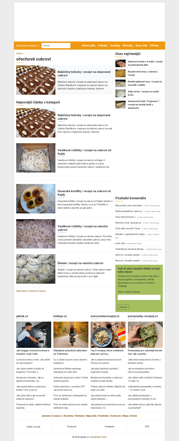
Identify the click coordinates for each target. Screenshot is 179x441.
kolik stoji (120, 243)
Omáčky (115, 45)
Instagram (109, 426)
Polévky (102, 45)
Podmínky (103, 416)
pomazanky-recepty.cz (143, 316)
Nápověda (91, 416)
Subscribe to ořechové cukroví (31, 291)
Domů (19, 53)
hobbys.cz (60, 316)
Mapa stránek (130, 416)
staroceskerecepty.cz (105, 316)
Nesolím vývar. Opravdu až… (129, 222)
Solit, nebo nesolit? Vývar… (128, 228)
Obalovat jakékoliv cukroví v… (129, 211)
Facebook (71, 426)
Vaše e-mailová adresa (129, 291)
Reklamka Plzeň (99, 437)
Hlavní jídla (88, 45)
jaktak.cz (22, 316)
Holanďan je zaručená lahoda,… (130, 249)
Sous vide (141, 45)
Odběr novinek (33, 426)
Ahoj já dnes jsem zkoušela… (129, 205)
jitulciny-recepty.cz (27, 45)
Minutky (128, 45)
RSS (147, 426)
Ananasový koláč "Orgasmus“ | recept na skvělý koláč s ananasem (144, 104)
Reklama (79, 416)
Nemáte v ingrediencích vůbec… (130, 234)
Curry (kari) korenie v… (126, 217)
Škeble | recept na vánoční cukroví (80, 263)
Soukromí (115, 416)
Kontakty (68, 416)
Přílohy (154, 45)
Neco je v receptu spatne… (128, 255)
